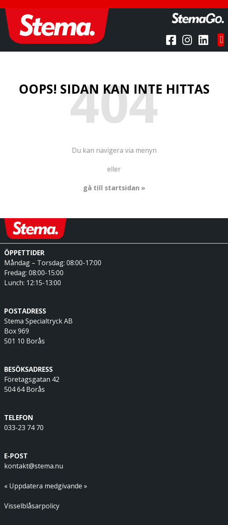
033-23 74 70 (24, 427)
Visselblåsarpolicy (31, 505)
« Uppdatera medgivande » (45, 485)
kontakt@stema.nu (33, 465)
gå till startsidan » (114, 187)
